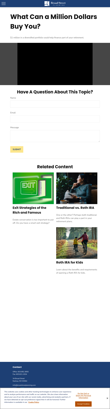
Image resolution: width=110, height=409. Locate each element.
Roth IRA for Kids (69, 262)
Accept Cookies (83, 404)
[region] (55, 398)
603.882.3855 (23, 372)
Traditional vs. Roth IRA (75, 208)
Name (13, 97)
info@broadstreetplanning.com (24, 385)
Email (13, 112)
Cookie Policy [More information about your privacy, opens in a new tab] (33, 402)
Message (14, 127)
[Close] (107, 398)
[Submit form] (16, 149)
